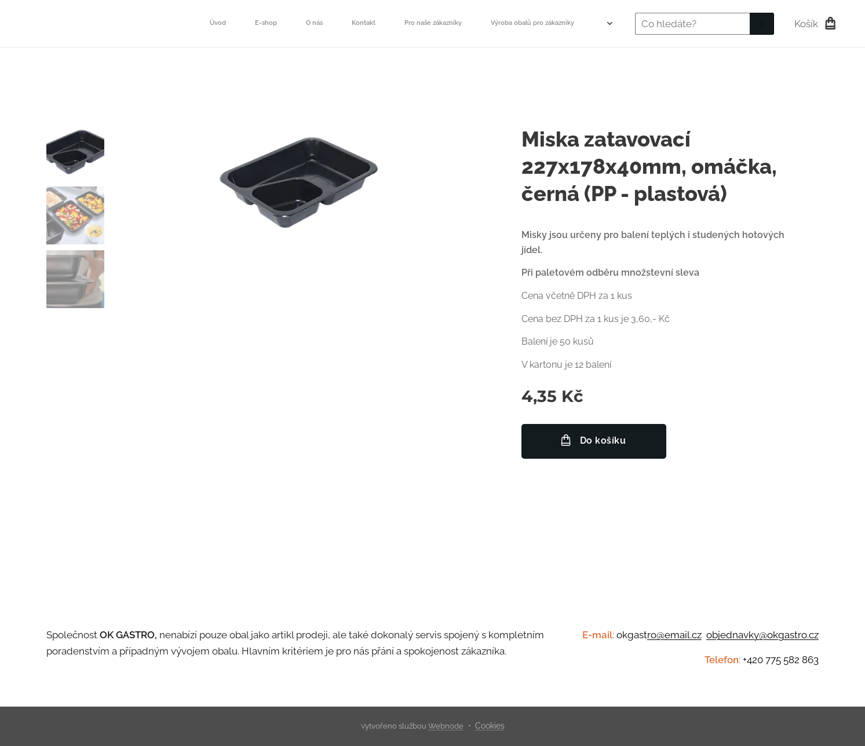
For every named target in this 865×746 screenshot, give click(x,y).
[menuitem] (325, 23)
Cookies (490, 725)
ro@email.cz (674, 635)
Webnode (445, 726)
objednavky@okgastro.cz (762, 635)
